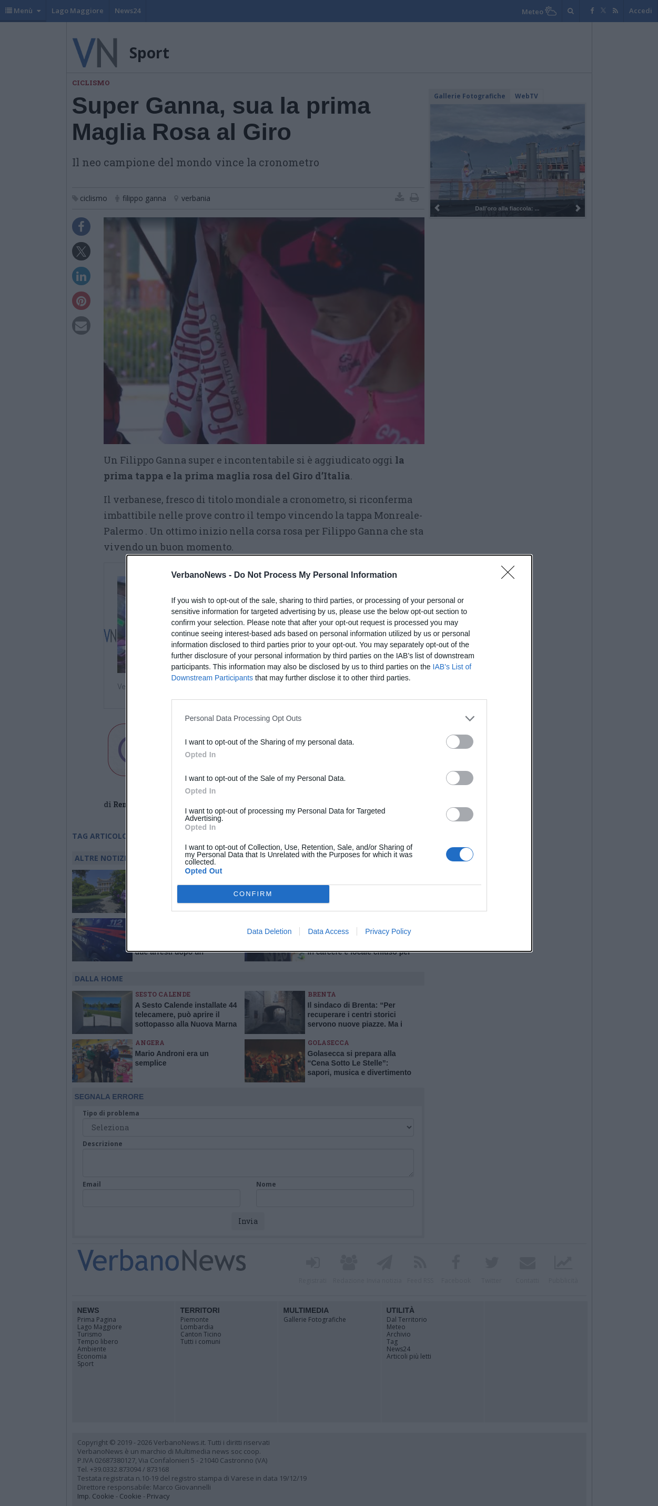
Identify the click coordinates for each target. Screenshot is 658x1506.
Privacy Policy (388, 931)
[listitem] (329, 718)
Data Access (328, 931)
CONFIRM (253, 894)
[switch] (459, 742)
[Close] (511, 576)
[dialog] (329, 753)
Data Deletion (269, 931)
